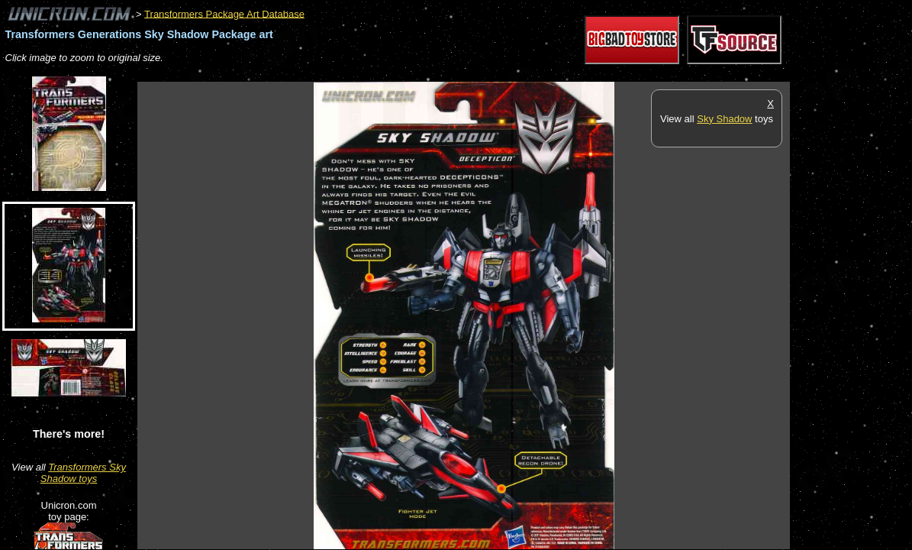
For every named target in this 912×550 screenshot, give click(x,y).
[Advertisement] (415, 73)
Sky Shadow (724, 119)
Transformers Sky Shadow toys (83, 472)
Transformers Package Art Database (224, 13)
